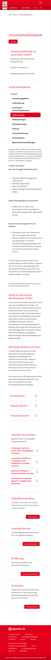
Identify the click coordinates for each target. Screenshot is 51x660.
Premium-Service (14, 634)
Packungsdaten (18, 138)
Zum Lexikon (33, 517)
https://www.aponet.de (17, 628)
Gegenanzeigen (18, 115)
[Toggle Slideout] (40, 2)
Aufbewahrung (18, 103)
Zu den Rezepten (31, 544)
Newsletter (23, 651)
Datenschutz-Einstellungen (18, 643)
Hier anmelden (32, 607)
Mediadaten (13, 648)
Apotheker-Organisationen (18, 646)
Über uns (12, 651)
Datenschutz (13, 637)
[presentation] (41, 7)
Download (12, 639)
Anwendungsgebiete (20, 98)
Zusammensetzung (20, 133)
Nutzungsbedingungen (30, 637)
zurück (13, 41)
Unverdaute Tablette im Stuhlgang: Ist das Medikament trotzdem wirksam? (21, 462)
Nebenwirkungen (19, 119)
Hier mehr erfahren (30, 574)
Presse (34, 646)
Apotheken (25, 8)
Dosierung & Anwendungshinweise (21, 108)
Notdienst (13, 8)
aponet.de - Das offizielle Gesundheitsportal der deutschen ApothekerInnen (18, 2)
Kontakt (23, 639)
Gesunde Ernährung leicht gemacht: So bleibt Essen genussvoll (21, 481)
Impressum (29, 634)
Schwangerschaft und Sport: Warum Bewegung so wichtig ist (22, 450)
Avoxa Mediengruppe (28, 648)
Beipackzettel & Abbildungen (23, 142)
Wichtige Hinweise (19, 124)
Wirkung (15, 129)
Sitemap (33, 639)
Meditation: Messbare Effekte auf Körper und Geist (22, 472)
